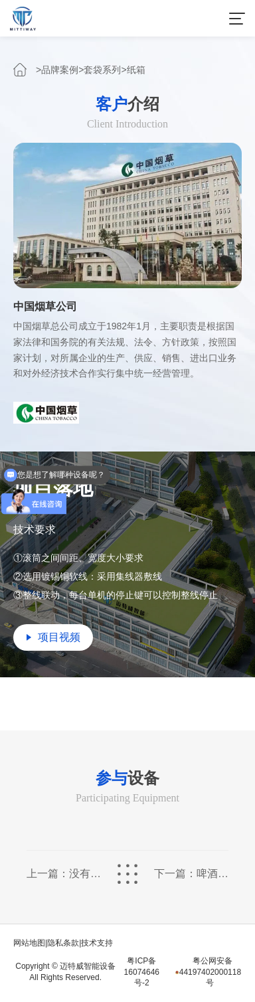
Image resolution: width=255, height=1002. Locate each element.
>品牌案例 (57, 69)
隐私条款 (63, 943)
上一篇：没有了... (64, 874)
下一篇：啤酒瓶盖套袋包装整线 (191, 874)
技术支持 (97, 943)
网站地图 (29, 943)
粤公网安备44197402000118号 (208, 972)
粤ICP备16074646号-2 (141, 972)
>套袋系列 (99, 69)
